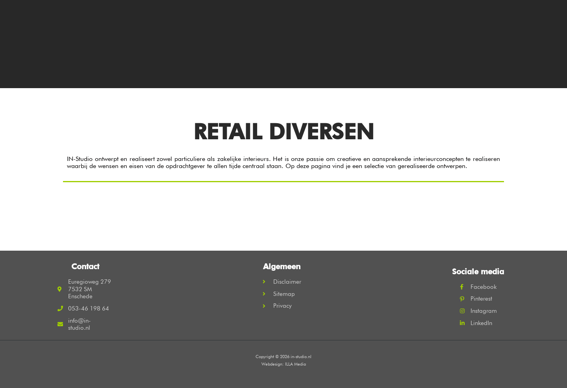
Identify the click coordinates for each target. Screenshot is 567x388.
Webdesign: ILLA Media (283, 364)
